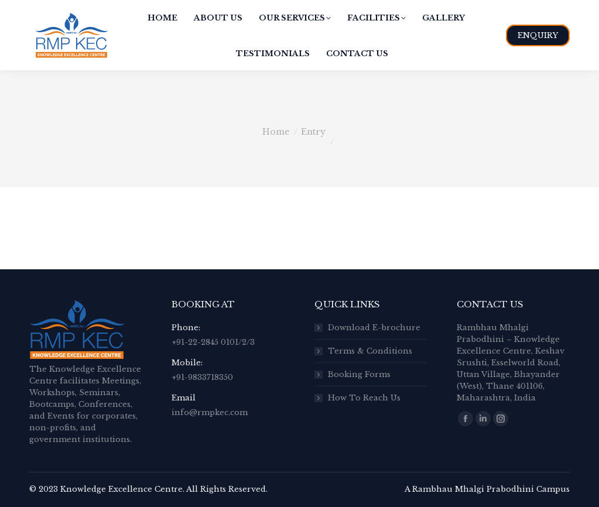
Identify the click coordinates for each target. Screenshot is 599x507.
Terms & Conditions (370, 351)
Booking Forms (359, 374)
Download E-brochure (374, 328)
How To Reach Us (364, 398)
